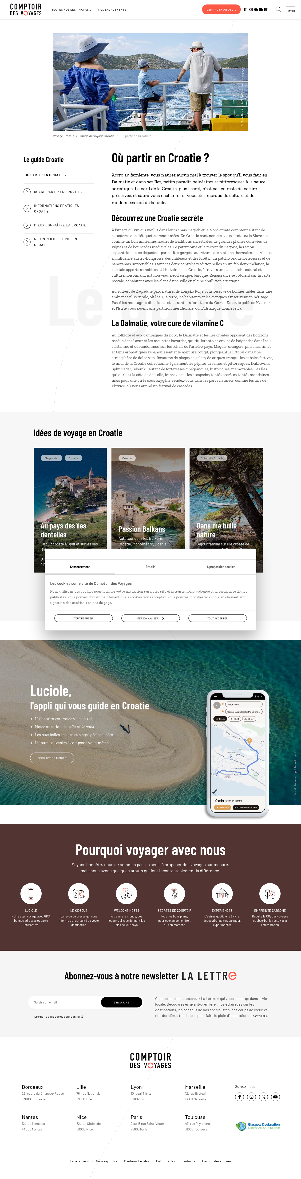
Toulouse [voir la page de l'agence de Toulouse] (195, 1117)
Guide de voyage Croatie (99, 136)
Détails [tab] (150, 566)
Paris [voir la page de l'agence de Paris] (136, 1117)
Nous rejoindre (106, 1161)
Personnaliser (150, 618)
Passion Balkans (148, 538)
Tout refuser (83, 618)
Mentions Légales (136, 1161)
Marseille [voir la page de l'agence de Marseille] (195, 1087)
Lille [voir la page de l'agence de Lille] (81, 1087)
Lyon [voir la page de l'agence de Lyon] (136, 1087)
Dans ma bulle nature (226, 536)
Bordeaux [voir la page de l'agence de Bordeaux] (33, 1087)
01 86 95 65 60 (251, 9)
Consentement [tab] (80, 566)
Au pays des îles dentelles (70, 536)
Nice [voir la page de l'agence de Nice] (81, 1117)
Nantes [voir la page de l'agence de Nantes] (30, 1117)
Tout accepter (217, 618)
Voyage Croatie (65, 136)
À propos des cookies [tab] (221, 566)
